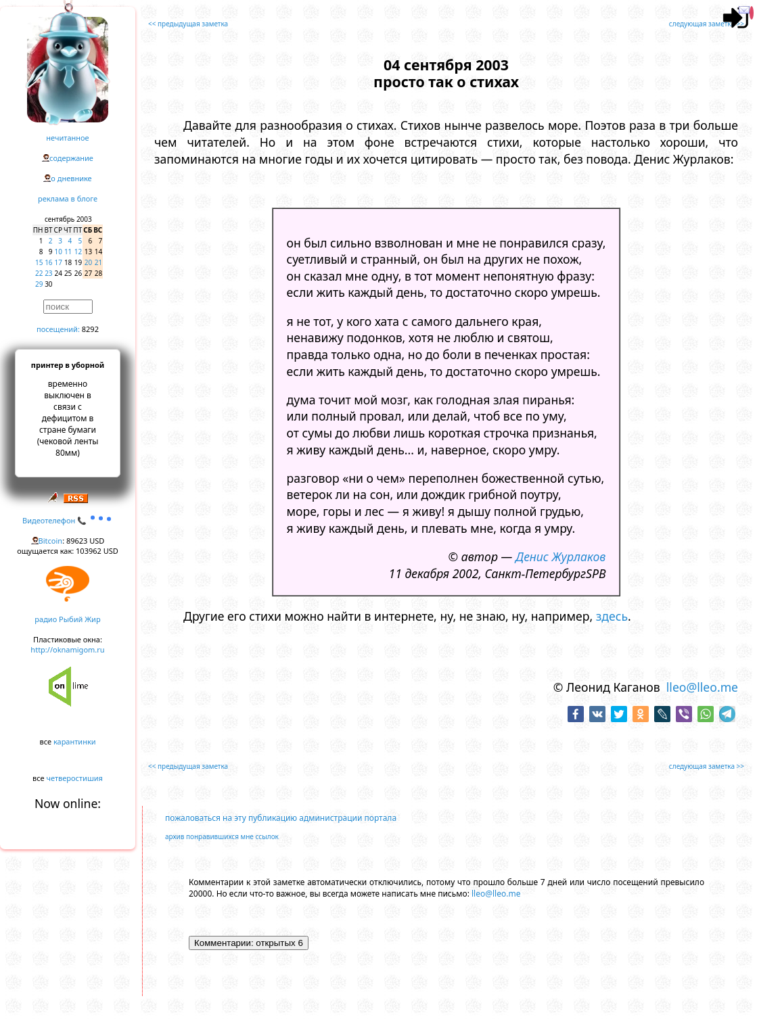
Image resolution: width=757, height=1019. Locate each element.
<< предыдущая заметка (188, 23)
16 (48, 262)
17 (58, 262)
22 (39, 273)
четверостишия (75, 778)
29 (39, 284)
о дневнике (71, 178)
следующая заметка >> (706, 23)
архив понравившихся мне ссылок (222, 836)
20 (88, 262)
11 (68, 251)
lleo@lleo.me (702, 687)
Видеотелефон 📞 (67, 520)
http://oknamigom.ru (67, 649)
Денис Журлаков (560, 556)
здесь (612, 616)
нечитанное (67, 138)
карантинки (74, 741)
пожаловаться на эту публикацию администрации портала (280, 818)
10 (58, 251)
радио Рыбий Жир (67, 619)
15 (39, 262)
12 (78, 251)
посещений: (58, 329)
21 (98, 262)
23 (48, 273)
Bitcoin (51, 541)
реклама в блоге (67, 198)
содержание (71, 158)
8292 (90, 329)
